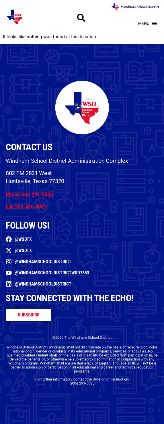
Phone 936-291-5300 (29, 194)
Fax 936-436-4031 (26, 206)
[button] (143, 23)
